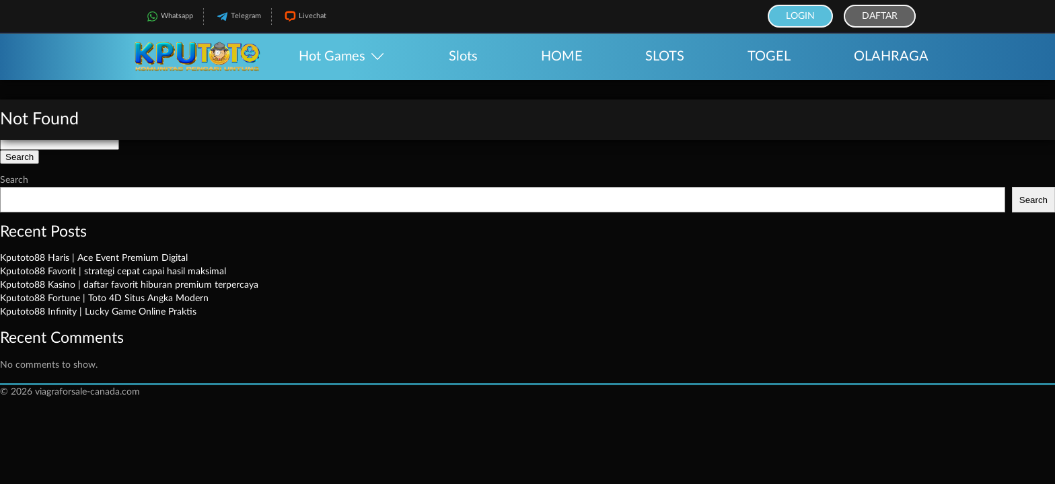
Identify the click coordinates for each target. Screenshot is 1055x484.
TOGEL (769, 56)
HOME (562, 56)
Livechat (304, 16)
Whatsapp (168, 16)
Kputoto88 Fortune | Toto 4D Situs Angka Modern (104, 298)
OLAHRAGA (891, 56)
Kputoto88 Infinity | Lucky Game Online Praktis (98, 312)
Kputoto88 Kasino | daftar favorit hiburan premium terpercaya (129, 285)
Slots (463, 56)
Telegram (237, 16)
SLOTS (664, 56)
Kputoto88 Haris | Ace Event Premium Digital (94, 258)
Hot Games (332, 56)
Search (14, 180)
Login (800, 16)
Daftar (880, 16)
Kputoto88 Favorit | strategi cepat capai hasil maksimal (113, 271)
